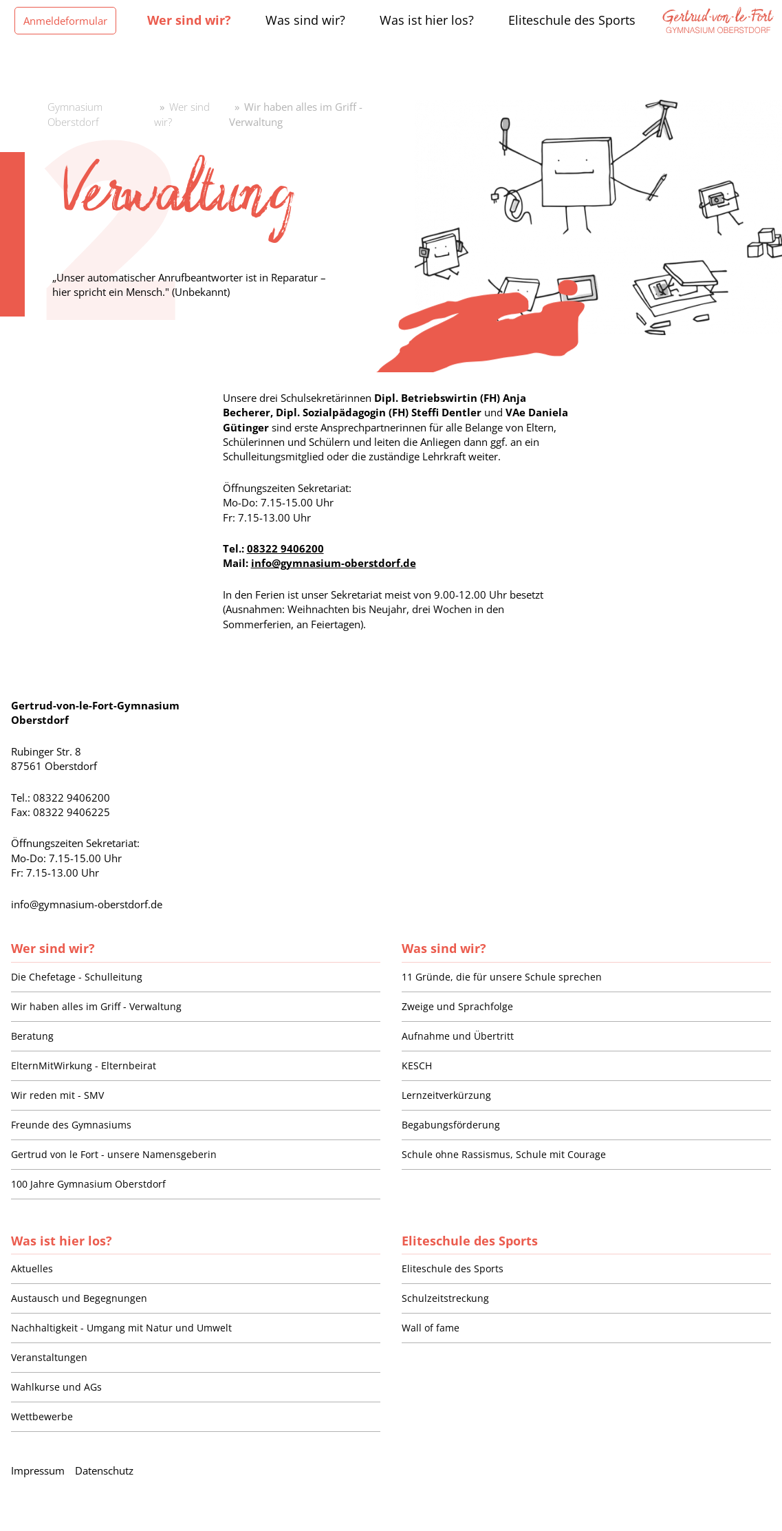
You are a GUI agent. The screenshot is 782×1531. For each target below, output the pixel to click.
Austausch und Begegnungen (79, 1298)
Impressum (38, 1470)
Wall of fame (430, 1327)
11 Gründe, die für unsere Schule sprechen (502, 976)
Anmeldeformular (65, 21)
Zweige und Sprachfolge (457, 1006)
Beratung (32, 1035)
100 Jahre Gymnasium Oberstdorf (88, 1183)
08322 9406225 (71, 812)
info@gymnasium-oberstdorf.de (333, 563)
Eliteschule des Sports (470, 1240)
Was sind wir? (444, 947)
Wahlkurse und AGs (56, 1386)
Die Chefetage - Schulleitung (76, 976)
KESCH (417, 1065)
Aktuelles (32, 1268)
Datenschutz (104, 1470)
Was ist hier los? (61, 1240)
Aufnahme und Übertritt (458, 1035)
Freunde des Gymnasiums (71, 1124)
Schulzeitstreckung (445, 1298)
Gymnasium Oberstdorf (74, 114)
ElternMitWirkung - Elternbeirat (83, 1065)
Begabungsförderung (451, 1124)
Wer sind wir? (53, 947)
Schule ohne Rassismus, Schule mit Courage (504, 1154)
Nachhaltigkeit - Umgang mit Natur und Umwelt (121, 1327)
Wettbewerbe (42, 1416)
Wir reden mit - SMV (57, 1095)
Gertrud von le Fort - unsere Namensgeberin (114, 1154)
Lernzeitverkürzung (446, 1095)
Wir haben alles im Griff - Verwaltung (96, 1006)
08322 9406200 (285, 548)
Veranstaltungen (49, 1357)
